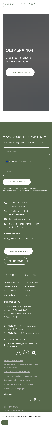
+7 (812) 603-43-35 (18, 203)
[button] (16, 261)
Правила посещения (13, 360)
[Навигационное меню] (46, 6)
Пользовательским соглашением (33, 190)
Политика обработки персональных (20, 376)
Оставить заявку (16, 182)
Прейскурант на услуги (14, 389)
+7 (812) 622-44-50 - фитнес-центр (23, 333)
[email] (26, 172)
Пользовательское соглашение (18, 384)
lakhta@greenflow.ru (19, 219)
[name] (26, 151)
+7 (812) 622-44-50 (19, 211)
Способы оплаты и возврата (17, 371)
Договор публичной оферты (17, 380)
